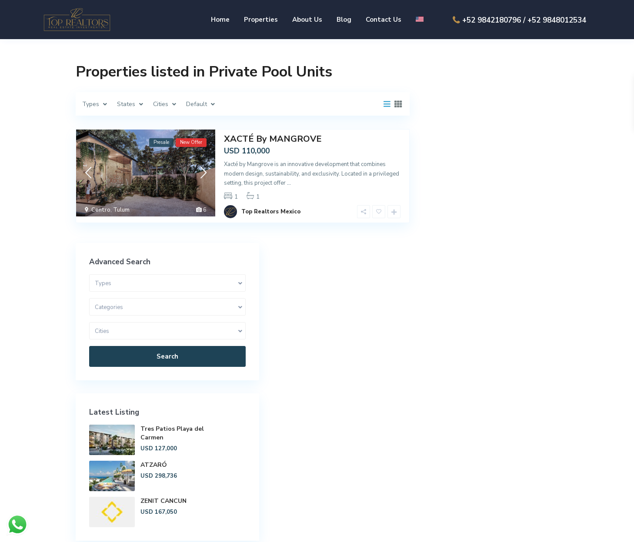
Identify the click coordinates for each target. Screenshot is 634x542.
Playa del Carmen (347, 448)
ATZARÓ (498, 275)
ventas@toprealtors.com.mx (498, 483)
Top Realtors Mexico (270, 205)
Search (490, 167)
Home (220, 19)
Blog (344, 19)
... (289, 182)
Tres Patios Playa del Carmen (511, 243)
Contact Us (383, 19)
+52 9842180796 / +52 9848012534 (524, 20)
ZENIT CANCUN (508, 311)
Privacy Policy (539, 529)
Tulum (121, 209)
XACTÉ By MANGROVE (273, 138)
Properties (261, 19)
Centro (100, 209)
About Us (307, 19)
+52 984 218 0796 (484, 457)
